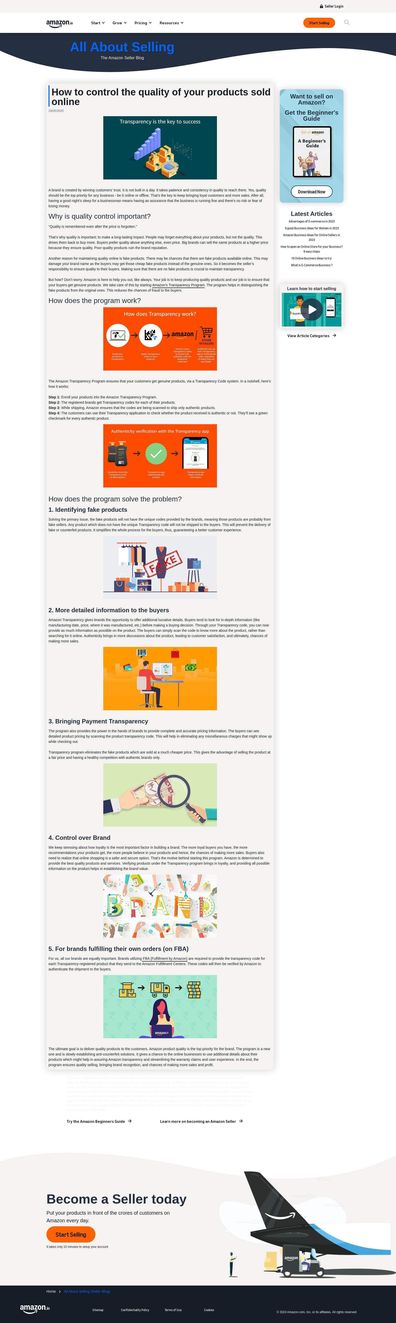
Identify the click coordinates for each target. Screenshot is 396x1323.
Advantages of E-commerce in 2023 (312, 221)
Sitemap (98, 1310)
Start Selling (319, 22)
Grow (117, 22)
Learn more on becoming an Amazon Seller (198, 1121)
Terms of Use (173, 1310)
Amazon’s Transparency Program (178, 285)
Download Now (312, 191)
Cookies (209, 1310)
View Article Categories (308, 335)
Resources (169, 22)
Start (95, 22)
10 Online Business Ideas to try (311, 258)
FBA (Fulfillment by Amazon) (165, 958)
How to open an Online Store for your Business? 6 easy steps (312, 249)
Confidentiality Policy (135, 1310)
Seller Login (334, 6)
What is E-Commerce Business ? (312, 265)
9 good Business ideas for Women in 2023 (312, 228)
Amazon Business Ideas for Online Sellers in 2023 (311, 237)
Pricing (141, 22)
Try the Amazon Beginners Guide (96, 1121)
